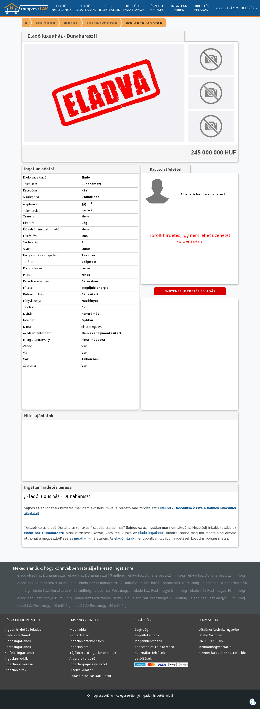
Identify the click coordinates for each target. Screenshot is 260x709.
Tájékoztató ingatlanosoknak (92, 653)
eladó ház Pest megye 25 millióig (160, 598)
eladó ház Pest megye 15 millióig (44, 598)
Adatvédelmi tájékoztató (154, 647)
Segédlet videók (147, 635)
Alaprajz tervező (82, 658)
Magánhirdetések (148, 641)
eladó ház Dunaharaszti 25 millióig (216, 575)
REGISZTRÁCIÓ (226, 8)
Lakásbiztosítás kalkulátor (90, 676)
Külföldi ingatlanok (19, 653)
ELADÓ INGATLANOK (61, 8)
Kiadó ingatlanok (18, 641)
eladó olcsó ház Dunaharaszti (41, 575)
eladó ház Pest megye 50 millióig (99, 605)
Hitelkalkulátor (81, 670)
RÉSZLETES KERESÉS (157, 8)
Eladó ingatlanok (18, 635)
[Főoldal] (25, 22)
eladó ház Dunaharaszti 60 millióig (62, 590)
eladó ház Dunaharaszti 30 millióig (46, 582)
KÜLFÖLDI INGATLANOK (133, 8)
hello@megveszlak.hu (216, 647)
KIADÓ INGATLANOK (85, 8)
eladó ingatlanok (45, 22)
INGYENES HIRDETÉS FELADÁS (190, 291)
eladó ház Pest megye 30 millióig (218, 598)
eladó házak (71, 22)
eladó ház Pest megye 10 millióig (217, 590)
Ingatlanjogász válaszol (88, 664)
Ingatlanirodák (16, 658)
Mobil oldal (78, 629)
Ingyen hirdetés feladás (23, 629)
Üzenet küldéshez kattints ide (222, 653)
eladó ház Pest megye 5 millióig (160, 590)
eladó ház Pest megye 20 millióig (102, 598)
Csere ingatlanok (18, 647)
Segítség (141, 629)
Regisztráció (79, 635)
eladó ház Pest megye (112, 590)
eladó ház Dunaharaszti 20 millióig (156, 575)
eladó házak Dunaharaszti (102, 22)
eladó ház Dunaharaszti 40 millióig (170, 582)
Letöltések (143, 658)
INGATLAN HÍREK (179, 8)
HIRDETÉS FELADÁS (201, 8)
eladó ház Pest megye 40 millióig (43, 605)
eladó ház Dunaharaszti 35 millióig (108, 582)
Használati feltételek (151, 653)
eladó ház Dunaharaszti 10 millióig (96, 575)
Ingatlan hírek (15, 670)
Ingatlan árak (79, 647)
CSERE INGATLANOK (109, 8)
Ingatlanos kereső (19, 664)
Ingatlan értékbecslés (86, 641)
